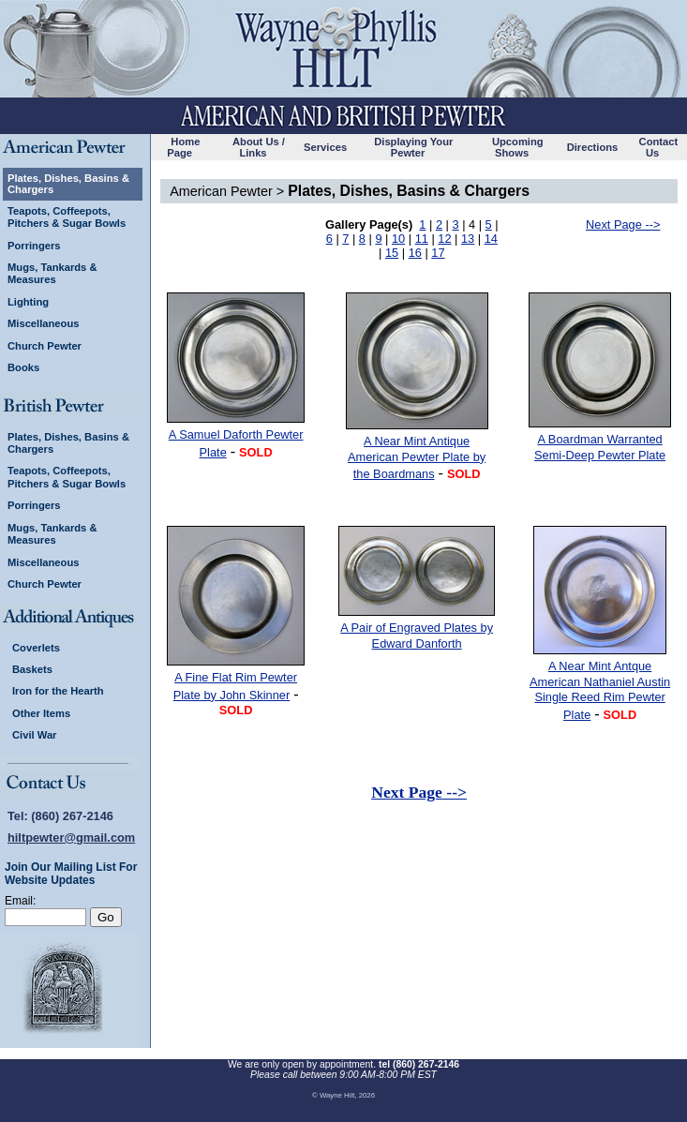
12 (444, 239)
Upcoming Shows (518, 147)
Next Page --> (623, 224)
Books (23, 367)
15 (391, 253)
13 (467, 239)
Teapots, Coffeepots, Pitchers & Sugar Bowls (66, 217)
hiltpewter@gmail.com (71, 837)
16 (415, 253)
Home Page (183, 147)
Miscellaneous (43, 323)
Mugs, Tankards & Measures (52, 273)
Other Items (41, 713)
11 (421, 239)
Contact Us (659, 147)
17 (437, 253)
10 (398, 239)
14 (491, 239)
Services (325, 147)
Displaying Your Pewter (413, 147)
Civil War (34, 735)
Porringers (34, 245)
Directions (593, 147)
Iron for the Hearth (58, 690)
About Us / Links (258, 147)
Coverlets (36, 647)
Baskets (32, 669)
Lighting (28, 301)
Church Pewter (44, 346)
